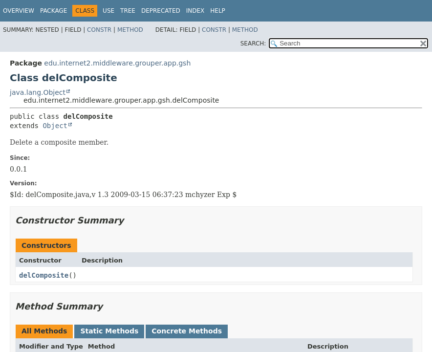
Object (55, 126)
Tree (127, 10)
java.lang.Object (37, 92)
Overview (18, 10)
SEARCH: (253, 43)
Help (217, 10)
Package (53, 10)
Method (130, 29)
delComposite (43, 275)
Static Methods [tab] (109, 331)
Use (108, 10)
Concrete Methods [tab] (186, 331)
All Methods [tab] (44, 331)
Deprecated (160, 10)
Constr (99, 29)
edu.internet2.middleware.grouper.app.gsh (117, 63)
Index (195, 10)
